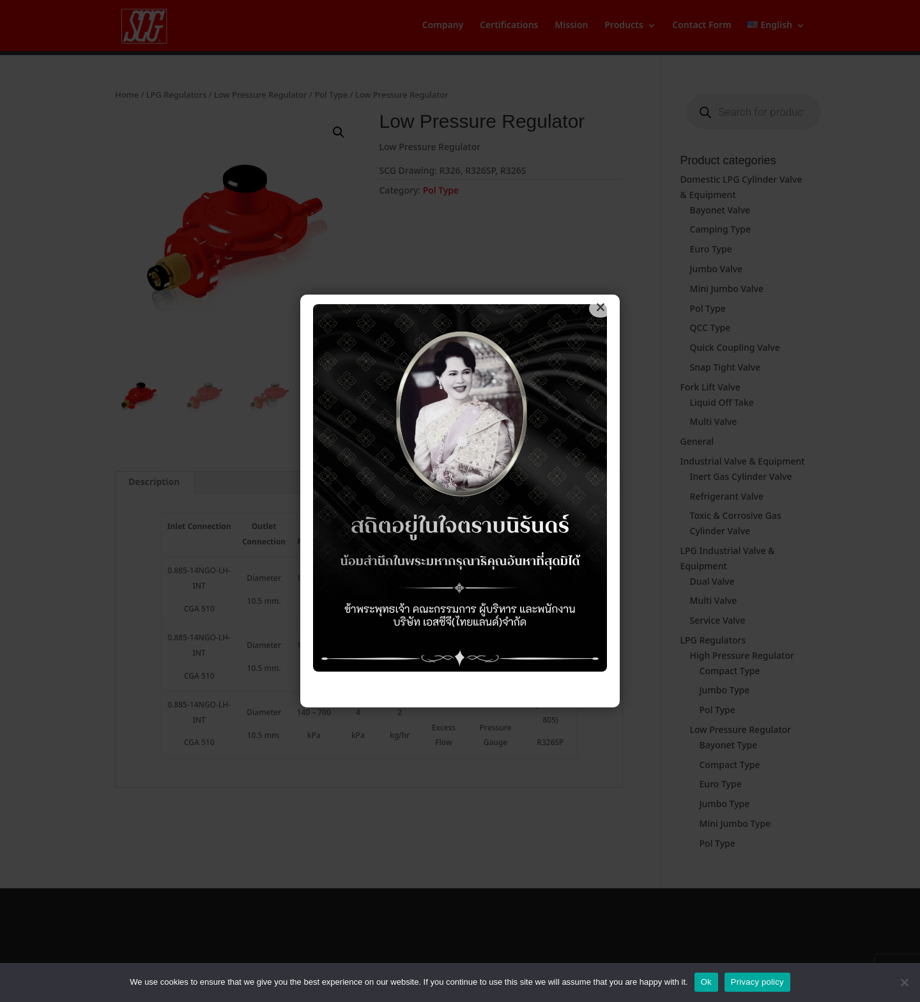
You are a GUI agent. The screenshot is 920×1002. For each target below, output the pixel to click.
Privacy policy (757, 982)
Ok (706, 982)
